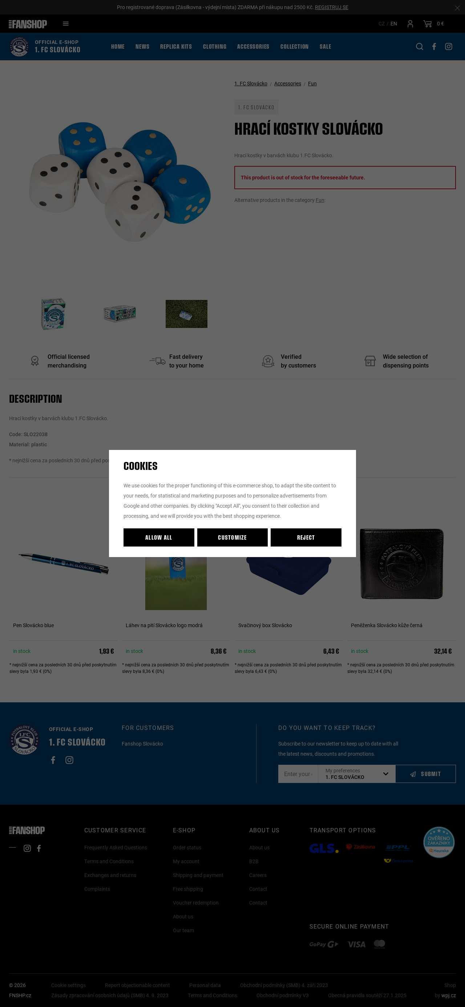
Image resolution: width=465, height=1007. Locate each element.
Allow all (159, 537)
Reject (306, 537)
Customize (232, 537)
